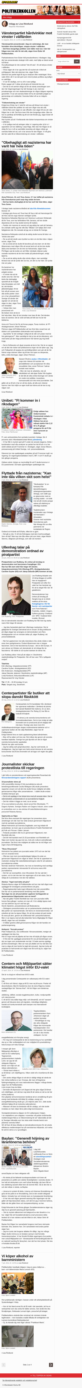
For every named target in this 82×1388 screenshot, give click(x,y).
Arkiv (58, 70)
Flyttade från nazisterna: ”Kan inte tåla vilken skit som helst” (26, 475)
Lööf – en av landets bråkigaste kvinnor (68, 45)
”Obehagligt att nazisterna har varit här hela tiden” (26, 144)
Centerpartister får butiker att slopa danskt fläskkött (26, 695)
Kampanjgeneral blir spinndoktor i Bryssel (64, 39)
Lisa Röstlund (27, 40)
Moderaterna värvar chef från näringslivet (67, 27)
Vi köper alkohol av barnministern (17, 1258)
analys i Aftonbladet (39, 359)
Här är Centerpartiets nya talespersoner (66, 50)
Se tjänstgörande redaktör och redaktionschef (19, 1380)
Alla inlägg (7, 17)
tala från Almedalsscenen (40, 208)
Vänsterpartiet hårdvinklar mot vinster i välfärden (27, 35)
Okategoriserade (63, 84)
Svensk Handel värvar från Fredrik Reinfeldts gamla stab (67, 33)
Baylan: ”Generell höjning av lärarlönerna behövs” (25, 1140)
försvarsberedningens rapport (14, 778)
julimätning (37, 440)
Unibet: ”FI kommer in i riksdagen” (21, 402)
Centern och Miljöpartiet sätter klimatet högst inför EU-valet (27, 965)
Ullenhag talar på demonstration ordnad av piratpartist (22, 551)
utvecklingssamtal (43, 1157)
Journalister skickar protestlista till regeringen (23, 766)
